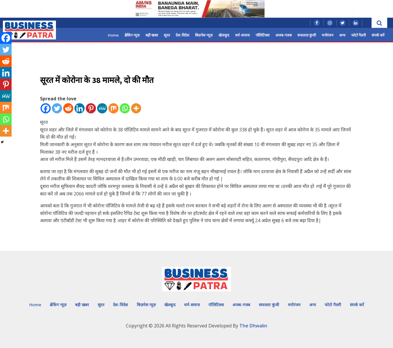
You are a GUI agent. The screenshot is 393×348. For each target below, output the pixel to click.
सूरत (167, 35)
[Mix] (113, 108)
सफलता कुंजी (306, 35)
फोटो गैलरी (358, 35)
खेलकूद (224, 35)
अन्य (342, 35)
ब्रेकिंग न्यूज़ (132, 35)
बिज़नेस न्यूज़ (204, 35)
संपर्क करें (378, 35)
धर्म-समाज (242, 35)
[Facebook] (46, 108)
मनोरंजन (327, 35)
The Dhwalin (253, 325)
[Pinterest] (91, 108)
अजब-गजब (283, 35)
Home (113, 35)
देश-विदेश (182, 35)
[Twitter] (57, 108)
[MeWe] (102, 108)
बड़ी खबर (151, 35)
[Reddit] (68, 108)
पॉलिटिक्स (263, 35)
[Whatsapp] (125, 108)
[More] (136, 108)
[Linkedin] (79, 108)
